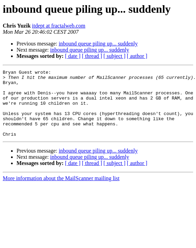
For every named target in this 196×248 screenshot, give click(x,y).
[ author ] (137, 56)
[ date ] (72, 56)
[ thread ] (92, 56)
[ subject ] (115, 56)
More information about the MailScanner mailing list (61, 192)
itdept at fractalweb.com (58, 26)
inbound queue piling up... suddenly (98, 43)
